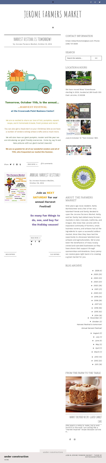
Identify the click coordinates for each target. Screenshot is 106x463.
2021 (96, 289)
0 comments (47, 163)
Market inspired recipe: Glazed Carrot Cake (86, 419)
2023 (96, 282)
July (98, 337)
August (96, 333)
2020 (96, 293)
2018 (96, 300)
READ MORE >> (36, 238)
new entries (10, 254)
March (97, 352)
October (96, 322)
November (95, 318)
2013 (96, 357)
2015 (96, 312)
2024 (96, 278)
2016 (96, 308)
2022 (96, 286)
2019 (96, 297)
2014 (96, 315)
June (97, 341)
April (97, 348)
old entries (54, 254)
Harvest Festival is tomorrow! (32, 39)
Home (6, 460)
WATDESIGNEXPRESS (93, 457)
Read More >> (32, 164)
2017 (97, 304)
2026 (97, 271)
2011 (97, 364)
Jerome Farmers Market (53, 14)
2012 (96, 361)
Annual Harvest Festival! (45, 175)
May (98, 344)
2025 (96, 274)
